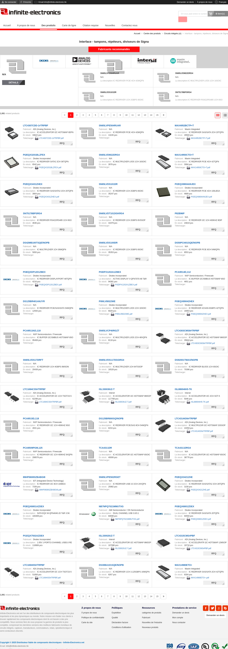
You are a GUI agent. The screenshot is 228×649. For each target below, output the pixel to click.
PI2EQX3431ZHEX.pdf (49, 191)
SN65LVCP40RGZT (109, 325)
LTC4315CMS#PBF (185, 530)
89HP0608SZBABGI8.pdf (50, 484)
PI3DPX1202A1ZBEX (110, 266)
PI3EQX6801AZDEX (33, 500)
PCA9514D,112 (183, 266)
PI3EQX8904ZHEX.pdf (201, 308)
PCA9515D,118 (31, 413)
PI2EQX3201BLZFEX (34, 149)
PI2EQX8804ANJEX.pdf (201, 191)
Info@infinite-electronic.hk (17, 640)
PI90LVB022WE (107, 295)
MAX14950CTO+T (184, 149)
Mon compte (177, 612)
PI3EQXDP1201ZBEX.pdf (50, 279)
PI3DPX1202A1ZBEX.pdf (126, 279)
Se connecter (10, 2)
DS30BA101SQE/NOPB (111, 559)
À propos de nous (204, 2)
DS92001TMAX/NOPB (186, 354)
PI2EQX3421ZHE (184, 471)
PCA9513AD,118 (32, 325)
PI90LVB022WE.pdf (123, 308)
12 (139, 109)
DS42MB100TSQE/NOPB (36, 237)
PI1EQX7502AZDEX (33, 530)
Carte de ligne (69, 19)
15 (157, 109)
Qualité (115, 612)
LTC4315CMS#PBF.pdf (201, 543)
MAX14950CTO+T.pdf (200, 162)
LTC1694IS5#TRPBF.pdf (50, 572)
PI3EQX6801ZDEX (184, 500)
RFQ (62, 137)
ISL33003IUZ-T (106, 383)
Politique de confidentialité (92, 612)
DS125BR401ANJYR (34, 295)
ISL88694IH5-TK (183, 383)
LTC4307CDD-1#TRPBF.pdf (51, 132)
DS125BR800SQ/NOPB (111, 413)
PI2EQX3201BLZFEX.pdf (50, 162)
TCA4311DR (105, 442)
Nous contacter (178, 617)
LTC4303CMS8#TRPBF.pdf (203, 337)
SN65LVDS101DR (108, 86)
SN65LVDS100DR (108, 237)
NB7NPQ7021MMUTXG (111, 500)
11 (132, 109)
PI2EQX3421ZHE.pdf (200, 484)
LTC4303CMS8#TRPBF (187, 325)
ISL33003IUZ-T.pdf (123, 396)
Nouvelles (110, 19)
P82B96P (180, 207)
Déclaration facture (120, 617)
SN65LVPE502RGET (110, 471)
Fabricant (146, 612)
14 (151, 109)
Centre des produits (152, 28)
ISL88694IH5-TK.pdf (200, 396)
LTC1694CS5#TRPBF (34, 383)
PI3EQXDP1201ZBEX (34, 266)
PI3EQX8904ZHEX (184, 295)
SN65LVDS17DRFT (33, 354)
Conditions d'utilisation (121, 622)
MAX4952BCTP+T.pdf (200, 132)
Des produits (49, 19)
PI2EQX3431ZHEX (32, 178)
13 (145, 109)
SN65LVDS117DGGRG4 (111, 354)
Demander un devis (185, 2)
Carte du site (87, 617)
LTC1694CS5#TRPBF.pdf (50, 396)
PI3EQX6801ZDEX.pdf (201, 513)
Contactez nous (129, 19)
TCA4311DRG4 (183, 442)
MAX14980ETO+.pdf (200, 572)
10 (126, 109)
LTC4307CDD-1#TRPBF (35, 120)
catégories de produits (151, 607)
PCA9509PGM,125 (33, 442)
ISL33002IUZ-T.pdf (123, 543)
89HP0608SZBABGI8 (34, 471)
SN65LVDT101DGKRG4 (111, 207)
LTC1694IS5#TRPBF (34, 559)
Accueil (7, 19)
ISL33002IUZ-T (106, 530)
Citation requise (91, 19)
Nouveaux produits (150, 622)
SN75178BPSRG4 (183, 86)
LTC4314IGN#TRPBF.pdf (202, 425)
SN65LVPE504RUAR (109, 67)
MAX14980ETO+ (183, 559)
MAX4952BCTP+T (184, 120)
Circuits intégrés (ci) (172, 28)
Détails (13, 77)
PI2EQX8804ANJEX (185, 178)
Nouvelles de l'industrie (152, 617)
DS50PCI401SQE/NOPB (187, 237)
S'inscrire (27, 2)
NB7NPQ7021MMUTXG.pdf (127, 513)
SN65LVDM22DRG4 (184, 67)
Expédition (116, 607)
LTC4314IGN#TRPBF (186, 413)
